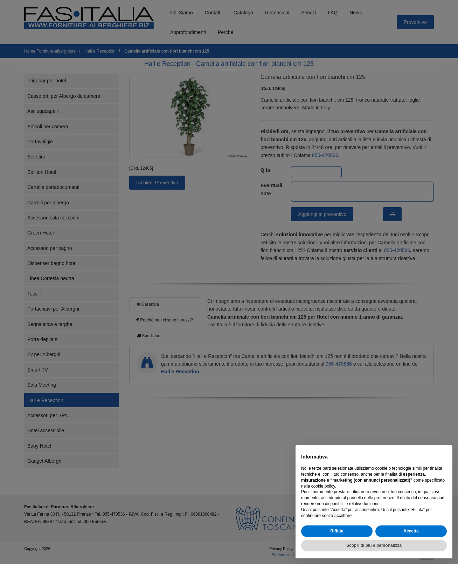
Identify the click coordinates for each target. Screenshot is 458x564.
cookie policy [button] (323, 486)
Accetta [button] (410, 531)
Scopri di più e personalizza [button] (374, 545)
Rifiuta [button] (336, 531)
